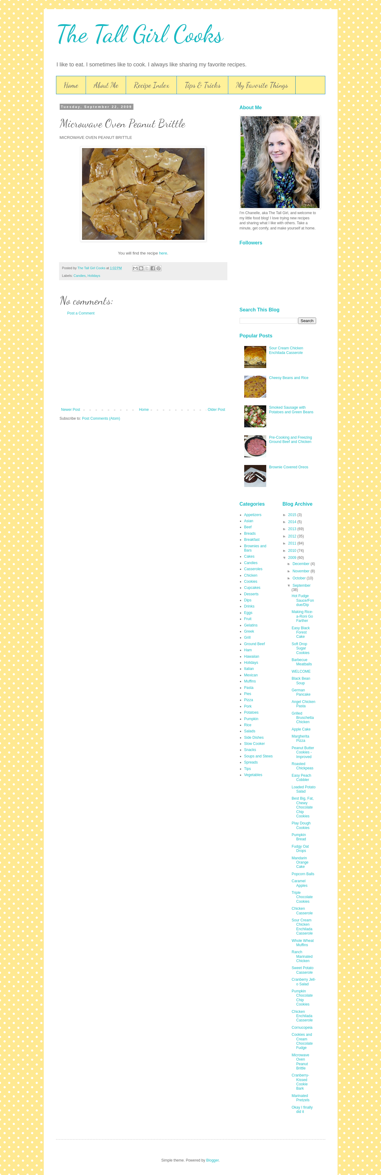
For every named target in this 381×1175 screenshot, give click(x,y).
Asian (248, 521)
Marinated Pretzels (300, 1098)
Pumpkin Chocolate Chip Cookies (302, 997)
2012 (292, 536)
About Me (106, 85)
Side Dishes (254, 737)
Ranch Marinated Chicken (302, 956)
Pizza (248, 700)
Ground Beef (254, 644)
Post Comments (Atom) (101, 418)
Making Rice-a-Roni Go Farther (302, 616)
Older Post (216, 409)
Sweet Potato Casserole (302, 970)
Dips (248, 600)
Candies (79, 275)
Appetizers (253, 515)
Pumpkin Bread (299, 837)
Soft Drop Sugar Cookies (300, 648)
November (302, 571)
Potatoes (251, 712)
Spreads (251, 762)
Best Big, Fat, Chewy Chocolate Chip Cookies (303, 807)
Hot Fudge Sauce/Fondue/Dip (303, 600)
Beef (248, 527)
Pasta (249, 688)
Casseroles (253, 569)
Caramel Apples (300, 883)
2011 (292, 543)
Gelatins (251, 625)
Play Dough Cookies (301, 825)
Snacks (250, 750)
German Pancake (301, 692)
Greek (249, 631)
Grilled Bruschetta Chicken (303, 717)
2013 (292, 529)
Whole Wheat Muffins (303, 943)
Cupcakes (252, 588)
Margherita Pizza (300, 738)
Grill (247, 637)
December (302, 564)
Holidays (94, 275)
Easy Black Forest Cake (301, 632)
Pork (248, 706)
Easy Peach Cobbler (301, 777)
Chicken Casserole (302, 910)
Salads (250, 731)
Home (71, 85)
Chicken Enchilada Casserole (302, 1016)
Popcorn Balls (303, 874)
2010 (292, 550)
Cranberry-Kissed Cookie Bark (300, 1082)
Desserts (251, 594)
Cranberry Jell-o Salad (304, 981)
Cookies (250, 581)
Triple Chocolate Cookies (302, 897)
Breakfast (252, 539)
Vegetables (253, 775)
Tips (247, 769)
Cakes (249, 556)
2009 (292, 558)
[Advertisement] (143, 361)
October (300, 578)
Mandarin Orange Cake (300, 862)
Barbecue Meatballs (302, 662)
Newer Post (70, 409)
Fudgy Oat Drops (300, 848)
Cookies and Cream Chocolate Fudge (302, 1041)
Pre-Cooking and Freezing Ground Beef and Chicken (290, 439)
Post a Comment (81, 313)
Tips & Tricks (203, 85)
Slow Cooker (254, 744)
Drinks (249, 606)
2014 (292, 522)
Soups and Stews (258, 756)
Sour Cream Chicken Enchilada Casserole (286, 350)
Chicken (250, 575)
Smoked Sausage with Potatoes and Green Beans (291, 409)
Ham (248, 650)
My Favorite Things (262, 85)
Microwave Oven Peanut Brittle (300, 1061)
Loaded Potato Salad (304, 789)
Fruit (248, 619)
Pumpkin (251, 719)
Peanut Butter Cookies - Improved (303, 752)
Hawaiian (251, 656)
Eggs (248, 613)
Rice (248, 725)
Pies (247, 694)
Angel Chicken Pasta (303, 704)
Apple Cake (301, 729)
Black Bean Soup (301, 680)
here (163, 253)
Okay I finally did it (302, 1109)
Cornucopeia (302, 1027)
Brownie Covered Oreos (288, 467)
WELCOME (301, 671)
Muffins (250, 681)
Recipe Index (151, 85)
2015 (292, 515)
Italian (249, 669)
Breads (250, 533)
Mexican (251, 675)
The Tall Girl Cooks (139, 33)
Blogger (212, 1160)
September (302, 585)
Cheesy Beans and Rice (288, 378)
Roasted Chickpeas (302, 766)
